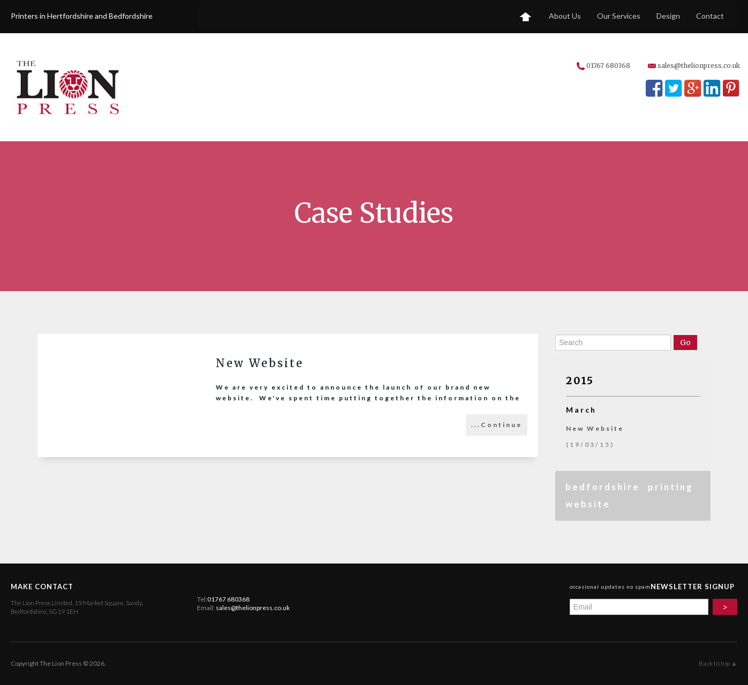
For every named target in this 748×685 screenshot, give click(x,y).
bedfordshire (602, 486)
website (587, 503)
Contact (710, 15)
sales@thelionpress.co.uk (699, 66)
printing (670, 486)
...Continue (496, 425)
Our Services (618, 15)
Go (685, 342)
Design (668, 15)
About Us (565, 15)
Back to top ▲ (718, 663)
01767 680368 (608, 66)
